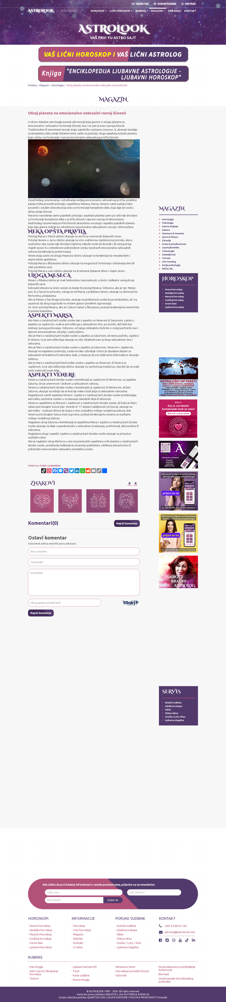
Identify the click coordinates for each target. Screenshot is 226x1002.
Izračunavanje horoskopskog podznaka (176, 980)
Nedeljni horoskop (174, 293)
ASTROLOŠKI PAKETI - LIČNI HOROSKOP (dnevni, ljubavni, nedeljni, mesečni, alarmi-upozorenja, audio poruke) (48, 36)
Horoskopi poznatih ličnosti (132, 971)
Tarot (76, 971)
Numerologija (81, 979)
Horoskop (99, 10)
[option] (42, 501)
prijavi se (113, 900)
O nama (78, 947)
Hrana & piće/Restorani (174, 244)
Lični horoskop (121, 10)
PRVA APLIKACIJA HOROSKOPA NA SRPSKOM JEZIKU (181, 25)
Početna (32, 85)
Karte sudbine (81, 975)
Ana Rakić (69, 11)
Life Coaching (169, 261)
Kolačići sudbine (173, 702)
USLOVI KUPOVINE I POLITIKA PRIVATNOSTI (132, 997)
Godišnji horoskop (174, 300)
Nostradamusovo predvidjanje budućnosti (177, 968)
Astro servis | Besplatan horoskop (44, 973)
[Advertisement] (178, 157)
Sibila (168, 709)
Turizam (166, 258)
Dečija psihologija (171, 265)
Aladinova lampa (173, 706)
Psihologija (167, 223)
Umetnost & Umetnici (173, 233)
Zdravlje (166, 240)
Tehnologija (168, 251)
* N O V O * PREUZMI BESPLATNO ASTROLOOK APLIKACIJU (48, 25)
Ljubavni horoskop (174, 307)
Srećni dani (171, 303)
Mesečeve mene (125, 966)
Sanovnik (121, 975)
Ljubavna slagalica (174, 720)
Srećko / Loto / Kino (175, 717)
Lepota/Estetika (170, 247)
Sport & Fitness (170, 237)
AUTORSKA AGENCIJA (136, 994)
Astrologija (57, 85)
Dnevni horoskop (174, 289)
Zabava (166, 230)
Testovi (34, 978)
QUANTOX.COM (96, 997)
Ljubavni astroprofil (85, 966)
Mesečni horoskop (174, 296)
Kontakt (190, 10)
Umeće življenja (170, 226)
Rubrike (142, 10)
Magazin (158, 10)
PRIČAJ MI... (168, 268)
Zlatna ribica (171, 713)
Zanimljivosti (168, 254)
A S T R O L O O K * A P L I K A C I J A (181, 32)
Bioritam (164, 974)
